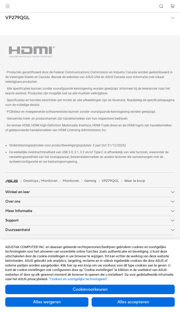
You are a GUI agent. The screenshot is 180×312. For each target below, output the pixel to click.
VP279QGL (17, 18)
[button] (7, 6)
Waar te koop (134, 181)
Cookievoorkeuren (90, 289)
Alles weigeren (47, 302)
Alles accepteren (133, 302)
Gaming (90, 181)
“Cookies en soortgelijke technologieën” (78, 279)
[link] (90, 6)
